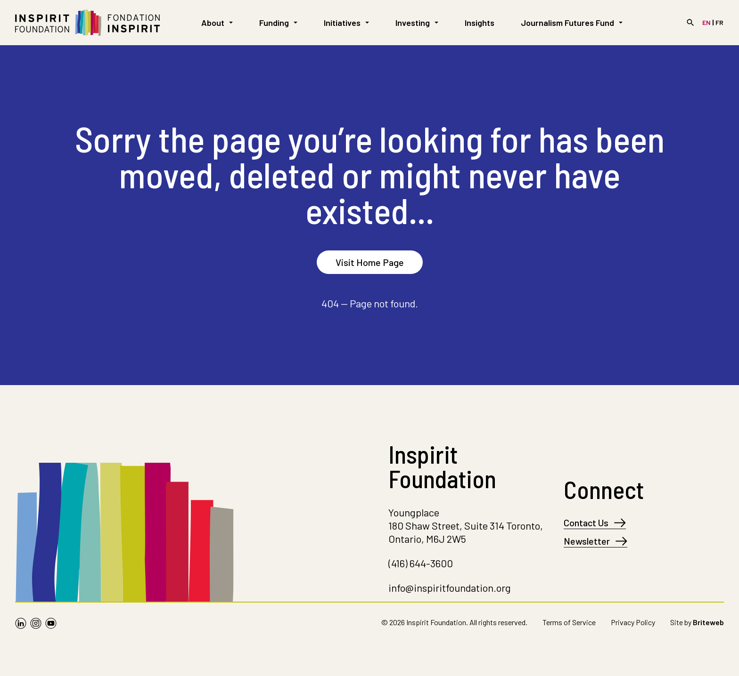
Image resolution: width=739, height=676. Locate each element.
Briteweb (708, 622)
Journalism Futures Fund (572, 22)
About (217, 22)
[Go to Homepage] (87, 22)
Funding (278, 22)
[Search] (690, 22)
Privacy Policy (633, 622)
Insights (479, 22)
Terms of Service (569, 622)
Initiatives (346, 22)
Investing (416, 22)
